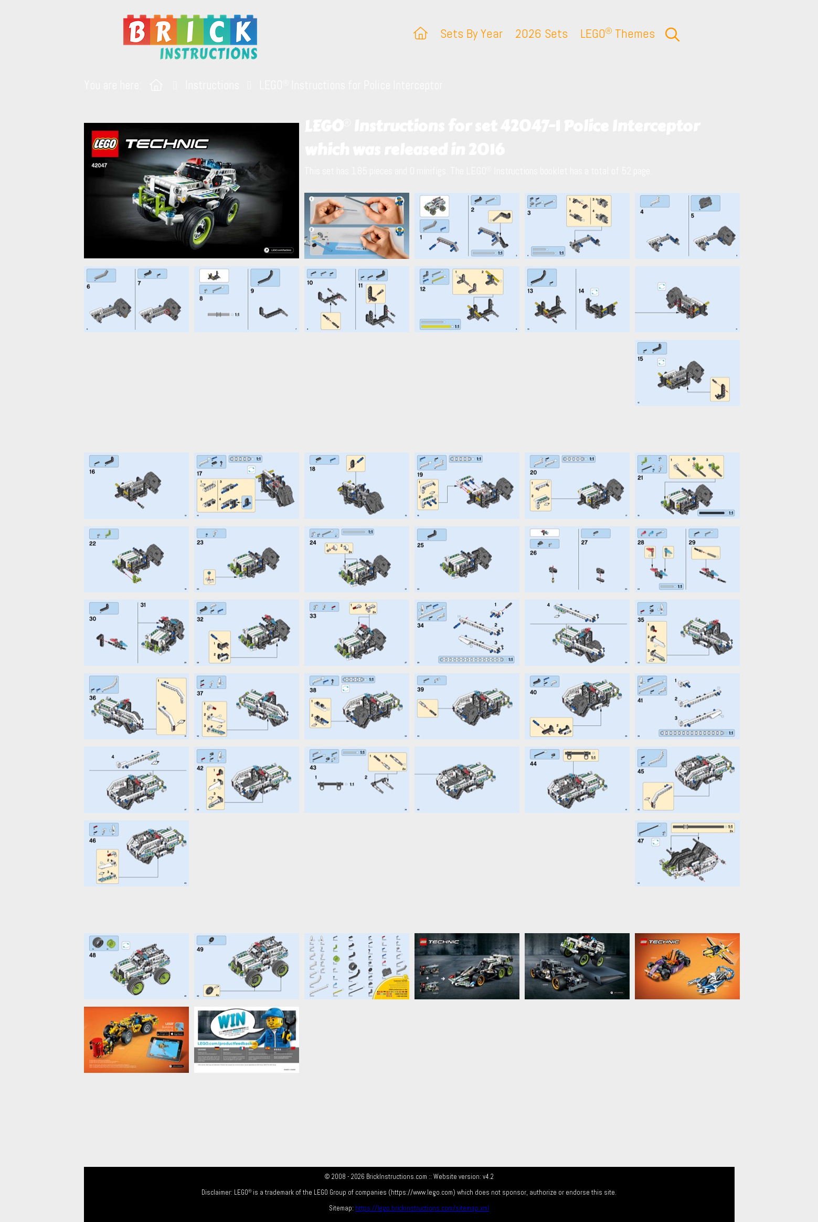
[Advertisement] (414, 392)
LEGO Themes (617, 33)
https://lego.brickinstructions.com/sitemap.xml (422, 1208)
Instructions (212, 85)
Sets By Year (471, 33)
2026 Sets (541, 33)
